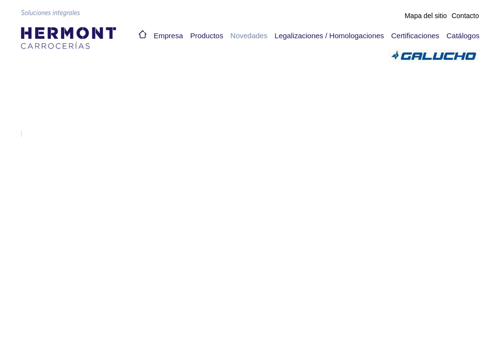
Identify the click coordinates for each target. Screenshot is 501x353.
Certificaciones (415, 35)
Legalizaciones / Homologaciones (329, 35)
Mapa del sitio (426, 16)
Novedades (249, 35)
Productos (207, 35)
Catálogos (462, 35)
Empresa (168, 35)
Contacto (465, 16)
